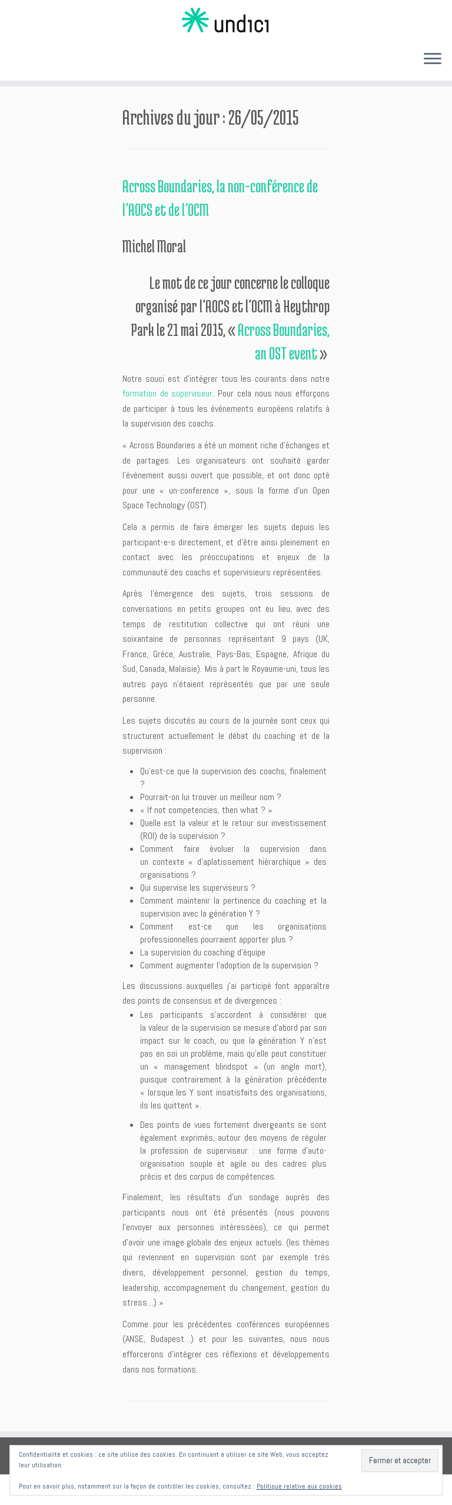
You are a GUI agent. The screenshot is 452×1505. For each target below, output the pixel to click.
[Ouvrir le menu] (432, 59)
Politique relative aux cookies (299, 1486)
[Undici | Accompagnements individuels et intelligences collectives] (226, 20)
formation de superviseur (167, 393)
